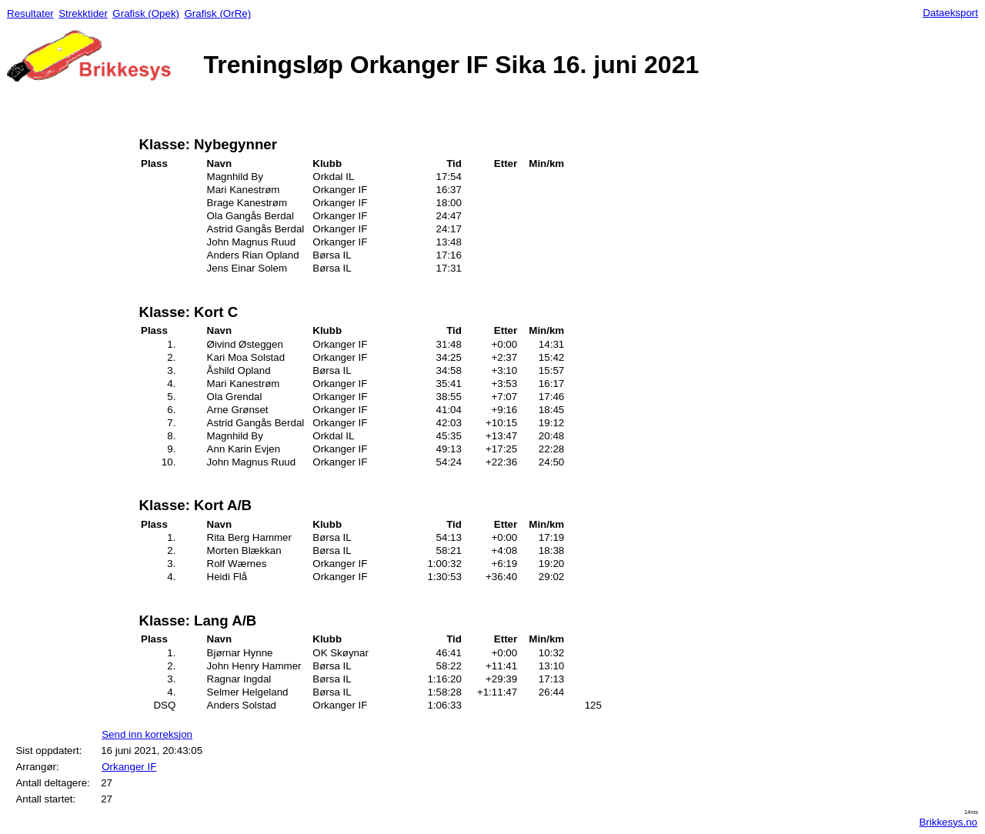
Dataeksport (950, 12)
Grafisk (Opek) (145, 13)
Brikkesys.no (948, 822)
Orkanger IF (129, 766)
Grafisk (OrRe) (217, 13)
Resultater (30, 13)
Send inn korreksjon (147, 734)
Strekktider (83, 13)
